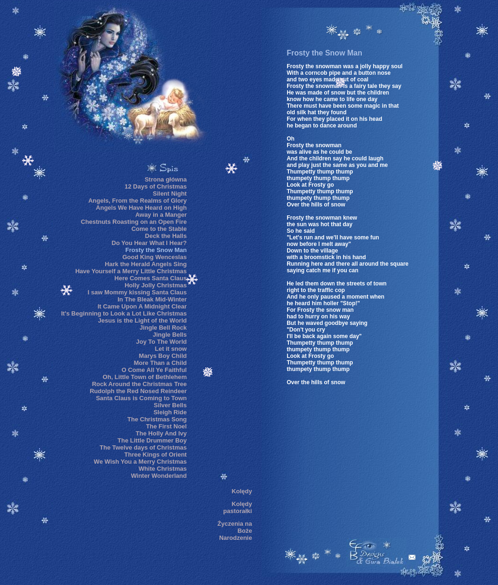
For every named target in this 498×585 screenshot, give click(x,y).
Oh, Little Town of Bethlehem (145, 376)
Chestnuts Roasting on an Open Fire (134, 221)
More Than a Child (160, 362)
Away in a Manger (161, 214)
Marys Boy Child (163, 355)
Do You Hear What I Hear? (149, 242)
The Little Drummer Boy (152, 440)
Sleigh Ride (170, 412)
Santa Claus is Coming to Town (141, 398)
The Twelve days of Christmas (143, 447)
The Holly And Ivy (161, 433)
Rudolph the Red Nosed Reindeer (138, 391)
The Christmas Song (157, 419)
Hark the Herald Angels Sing (146, 264)
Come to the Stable (159, 228)
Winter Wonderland (159, 475)
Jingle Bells (170, 334)
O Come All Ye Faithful (154, 369)
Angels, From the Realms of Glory (137, 200)
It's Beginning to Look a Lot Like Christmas (124, 313)
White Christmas (163, 468)
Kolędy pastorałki (237, 507)
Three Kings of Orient (155, 454)
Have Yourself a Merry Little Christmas (131, 271)
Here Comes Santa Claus (151, 278)
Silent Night (170, 193)
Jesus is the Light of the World (142, 320)
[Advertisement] (223, 324)
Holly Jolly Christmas (155, 285)
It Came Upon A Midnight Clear (142, 306)
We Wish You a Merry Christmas (140, 461)
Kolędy (242, 491)
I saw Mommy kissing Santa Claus (137, 292)
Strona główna (166, 179)
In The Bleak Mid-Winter (152, 299)
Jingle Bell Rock (163, 327)
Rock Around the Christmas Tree (139, 383)
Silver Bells (170, 405)
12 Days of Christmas (155, 186)
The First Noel (166, 426)
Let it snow (171, 348)
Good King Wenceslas (154, 257)
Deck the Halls (166, 235)
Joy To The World (161, 341)
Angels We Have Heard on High (141, 207)
